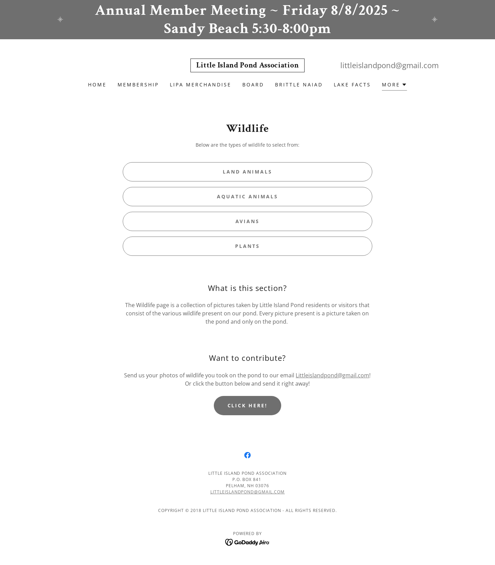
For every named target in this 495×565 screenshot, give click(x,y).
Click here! (248, 405)
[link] (247, 65)
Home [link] (97, 84)
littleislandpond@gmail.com (247, 492)
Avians (247, 221)
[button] (394, 86)
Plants (247, 246)
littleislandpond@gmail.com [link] (389, 65)
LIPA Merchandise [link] (200, 84)
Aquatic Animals (247, 196)
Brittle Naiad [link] (299, 84)
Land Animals (247, 171)
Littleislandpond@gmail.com (332, 375)
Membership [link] (138, 84)
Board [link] (253, 84)
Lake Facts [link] (352, 84)
